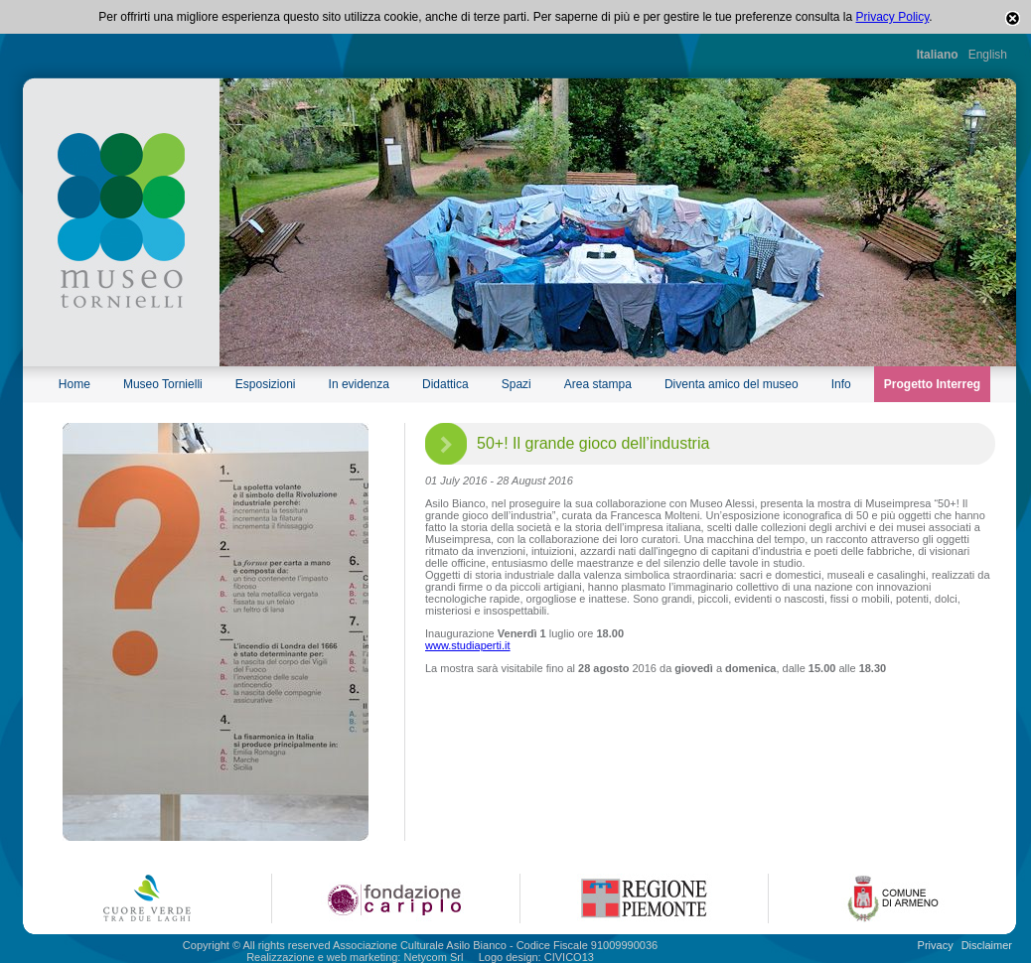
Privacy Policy (893, 17)
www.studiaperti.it (468, 645)
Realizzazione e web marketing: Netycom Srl (354, 957)
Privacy (936, 945)
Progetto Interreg (932, 384)
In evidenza (359, 384)
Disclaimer (986, 945)
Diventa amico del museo (731, 384)
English (987, 55)
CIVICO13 (569, 957)
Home (74, 384)
